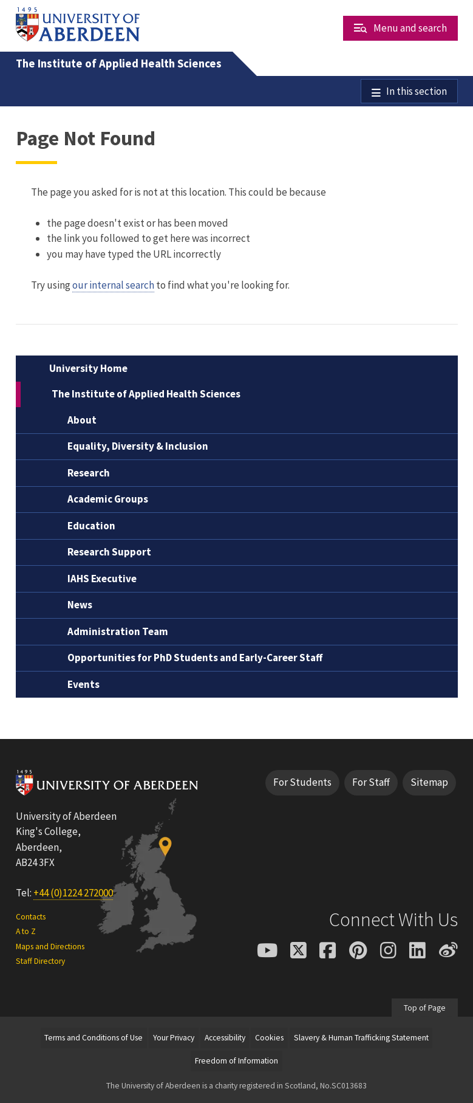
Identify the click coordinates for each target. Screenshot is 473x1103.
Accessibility (225, 1038)
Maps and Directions (50, 946)
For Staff (371, 782)
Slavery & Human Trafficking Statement (361, 1038)
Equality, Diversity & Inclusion (137, 446)
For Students (302, 782)
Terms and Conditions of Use (93, 1038)
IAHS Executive (102, 578)
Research (88, 472)
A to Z (26, 932)
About (82, 420)
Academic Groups (107, 499)
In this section (416, 91)
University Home (88, 368)
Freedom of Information (236, 1061)
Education (91, 525)
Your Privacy (173, 1038)
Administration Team (117, 631)
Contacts (31, 917)
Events (83, 684)
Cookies (269, 1038)
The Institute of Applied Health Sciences (119, 63)
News (79, 605)
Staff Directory (40, 961)
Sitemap (429, 782)
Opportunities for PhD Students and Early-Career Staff (194, 658)
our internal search (113, 285)
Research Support (109, 552)
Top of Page (425, 1008)
